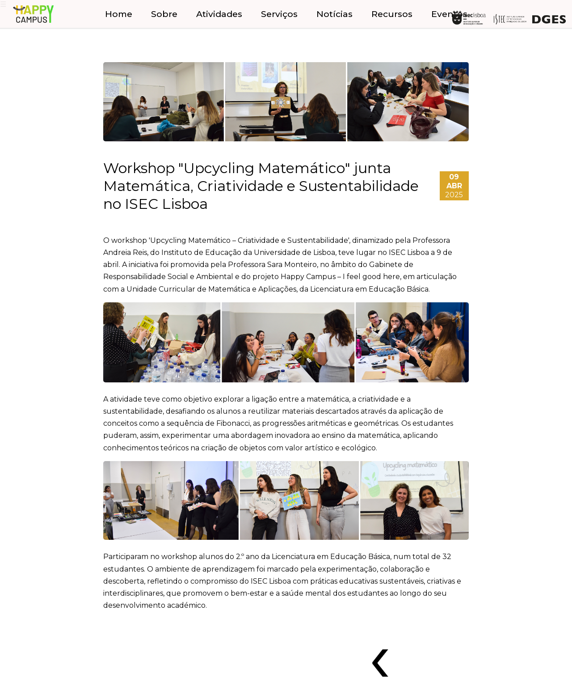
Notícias (334, 13)
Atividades (219, 13)
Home (118, 13)
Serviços (279, 13)
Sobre (164, 13)
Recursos (391, 13)
